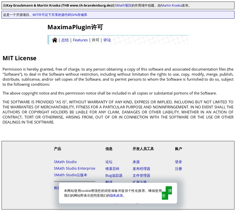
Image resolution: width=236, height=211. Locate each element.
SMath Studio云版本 (70, 174)
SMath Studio (65, 161)
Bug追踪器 (114, 175)
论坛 (108, 161)
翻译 (108, 182)
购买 (57, 187)
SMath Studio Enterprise (74, 168)
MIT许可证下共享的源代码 (52, 14)
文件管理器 (141, 175)
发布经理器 (141, 168)
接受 (167, 193)
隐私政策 (116, 195)
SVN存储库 (79, 14)
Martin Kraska (171, 5)
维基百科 (112, 168)
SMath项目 (123, 5)
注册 (178, 168)
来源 (136, 161)
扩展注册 (140, 182)
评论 (107, 39)
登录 (178, 161)
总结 (65, 39)
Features (80, 39)
